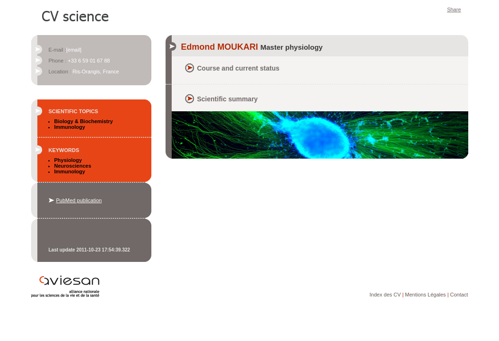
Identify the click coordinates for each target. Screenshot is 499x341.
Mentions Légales (425, 294)
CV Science (76, 15)
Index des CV (385, 294)
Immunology (69, 127)
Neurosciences (72, 166)
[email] (73, 50)
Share (454, 9)
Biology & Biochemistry (83, 121)
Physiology (68, 160)
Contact (459, 294)
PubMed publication (79, 200)
